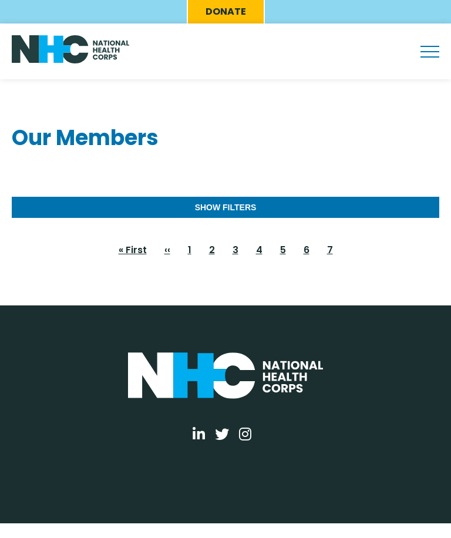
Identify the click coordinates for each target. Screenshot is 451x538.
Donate (226, 11)
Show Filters (226, 207)
